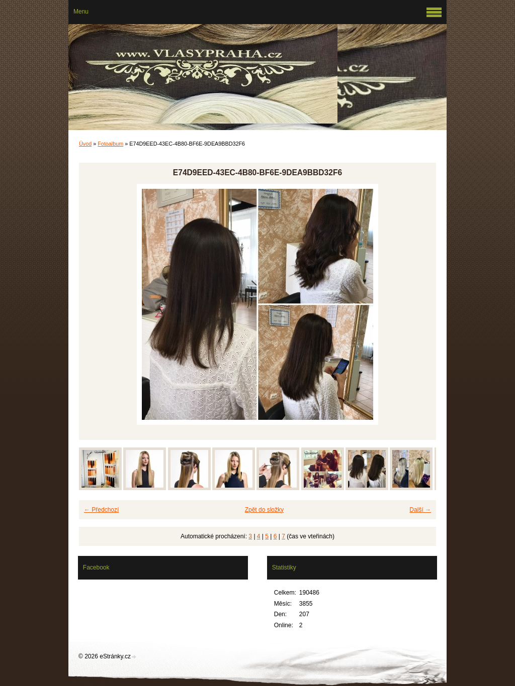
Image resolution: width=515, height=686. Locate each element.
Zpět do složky (264, 509)
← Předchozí (101, 509)
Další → (420, 509)
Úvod (85, 144)
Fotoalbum (110, 144)
